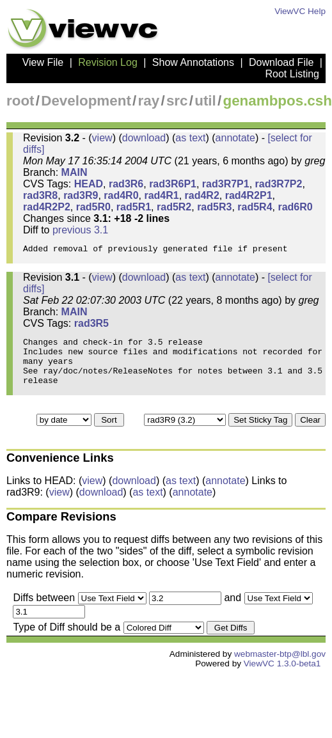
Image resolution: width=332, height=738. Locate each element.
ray (149, 101)
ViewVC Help (300, 11)
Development (86, 101)
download (144, 137)
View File (43, 62)
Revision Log (108, 62)
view (102, 137)
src (177, 101)
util (205, 101)
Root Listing (292, 73)
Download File (281, 62)
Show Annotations (193, 62)
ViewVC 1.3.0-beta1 (282, 679)
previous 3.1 (80, 229)
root (20, 101)
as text (190, 137)
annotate (235, 137)
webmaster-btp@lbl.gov (280, 669)
